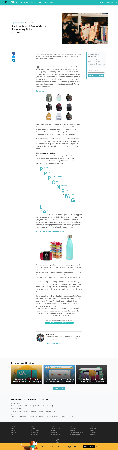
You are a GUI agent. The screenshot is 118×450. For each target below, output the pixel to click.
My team (53, 430)
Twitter (92, 430)
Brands (33, 2)
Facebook (93, 428)
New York (37, 406)
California (14, 406)
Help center (34, 432)
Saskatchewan (50, 411)
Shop (12, 428)
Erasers (67, 190)
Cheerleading (32, 416)
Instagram (93, 432)
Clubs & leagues (75, 434)
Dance (41, 416)
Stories (40, 2)
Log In (101, 2)
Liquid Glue (46, 206)
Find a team (49, 2)
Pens (48, 172)
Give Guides (30, 23)
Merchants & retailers (76, 432)
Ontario (33, 411)
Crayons (58, 181)
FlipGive (14, 23)
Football (48, 416)
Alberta (13, 411)
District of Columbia (26, 406)
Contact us (34, 434)
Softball (70, 416)
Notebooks (64, 186)
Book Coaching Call (54, 343)
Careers (72, 430)
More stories (59, 388)
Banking (13, 432)
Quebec (41, 411)
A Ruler (49, 210)
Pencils (45, 168)
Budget (13, 430)
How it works (23, 2)
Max (12, 434)
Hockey (56, 416)
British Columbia (23, 411)
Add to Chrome (88, 447)
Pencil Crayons (57, 177)
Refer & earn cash (55, 434)
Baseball (13, 416)
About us (73, 428)
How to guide (35, 430)
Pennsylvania (47, 406)
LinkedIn (92, 434)
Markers (73, 194)
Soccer (63, 416)
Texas (55, 406)
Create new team (111, 2)
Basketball (22, 416)
